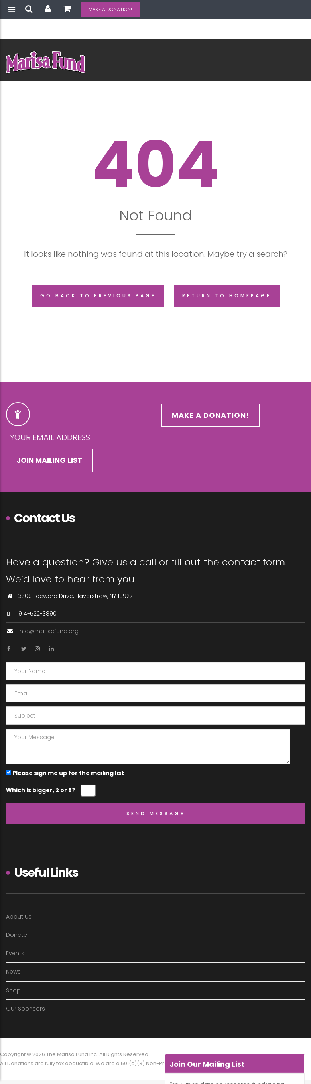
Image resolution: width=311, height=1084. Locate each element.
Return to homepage (226, 295)
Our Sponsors (25, 1009)
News (13, 972)
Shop (13, 990)
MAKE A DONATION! (110, 9)
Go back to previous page (98, 295)
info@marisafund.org (48, 631)
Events (15, 953)
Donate (16, 935)
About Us (18, 917)
